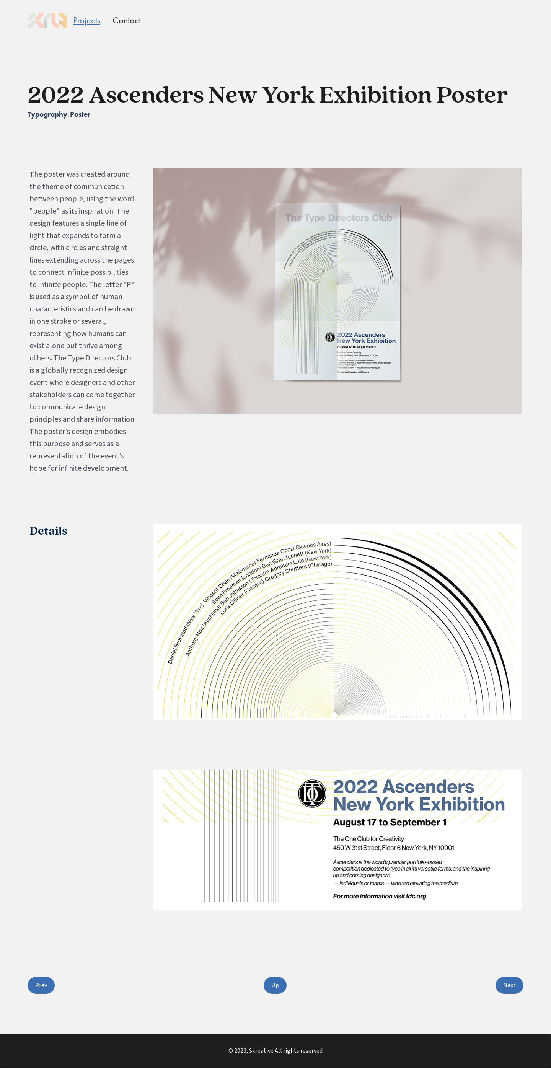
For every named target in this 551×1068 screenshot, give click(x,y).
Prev (41, 985)
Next (509, 985)
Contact (126, 20)
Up (275, 985)
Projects (86, 20)
